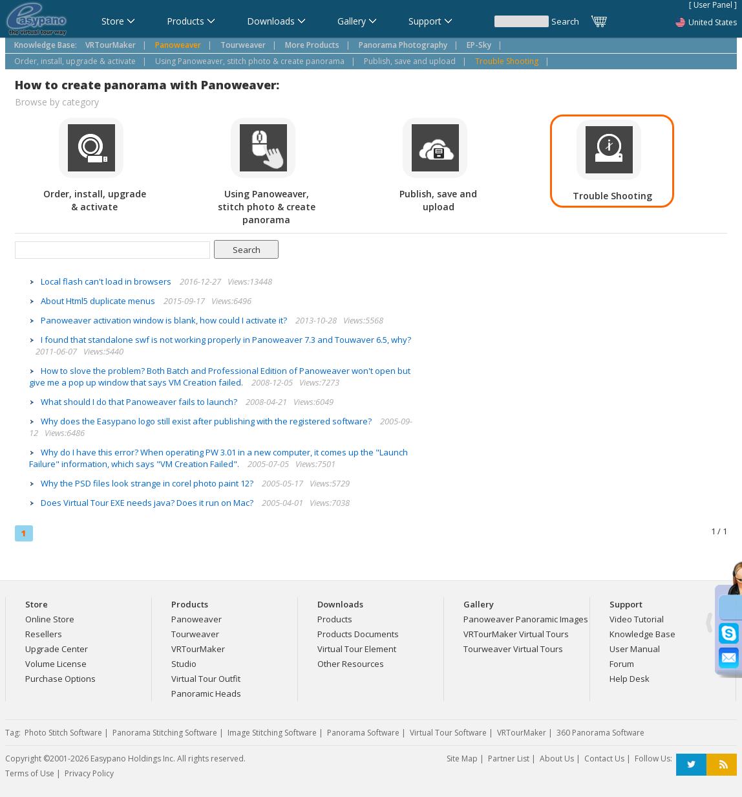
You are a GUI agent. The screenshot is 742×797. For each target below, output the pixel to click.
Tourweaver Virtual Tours (513, 649)
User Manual (635, 649)
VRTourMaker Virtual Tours (516, 634)
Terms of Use (29, 773)
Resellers (43, 634)
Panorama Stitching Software (164, 732)
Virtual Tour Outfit (205, 678)
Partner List (508, 758)
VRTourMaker (198, 649)
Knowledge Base (642, 634)
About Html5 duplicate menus (99, 301)
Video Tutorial (637, 619)
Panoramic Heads (206, 693)
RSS (721, 765)
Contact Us (604, 758)
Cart (599, 21)
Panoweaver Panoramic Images (525, 619)
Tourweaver (195, 634)
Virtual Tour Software (448, 732)
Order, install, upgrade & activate (75, 61)
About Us (557, 758)
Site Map (462, 758)
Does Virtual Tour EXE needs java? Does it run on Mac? (148, 502)
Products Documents (358, 634)
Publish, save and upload (410, 61)
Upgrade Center (56, 649)
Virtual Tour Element (356, 649)
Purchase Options (60, 678)
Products (334, 619)
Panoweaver (196, 619)
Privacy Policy (89, 773)
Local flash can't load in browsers (107, 281)
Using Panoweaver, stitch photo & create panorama (249, 61)
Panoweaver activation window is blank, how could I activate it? (165, 320)
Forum (622, 664)
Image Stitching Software (272, 732)
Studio (183, 664)
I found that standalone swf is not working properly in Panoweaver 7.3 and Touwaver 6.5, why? (226, 339)
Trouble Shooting (506, 61)
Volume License (56, 664)
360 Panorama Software (600, 732)
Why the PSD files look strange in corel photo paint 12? (148, 483)
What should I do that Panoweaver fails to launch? (140, 402)
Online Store (49, 619)
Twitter (691, 765)
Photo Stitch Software (63, 732)
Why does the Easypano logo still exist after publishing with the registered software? (207, 421)
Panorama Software (363, 732)
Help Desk (630, 678)
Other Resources (350, 664)
